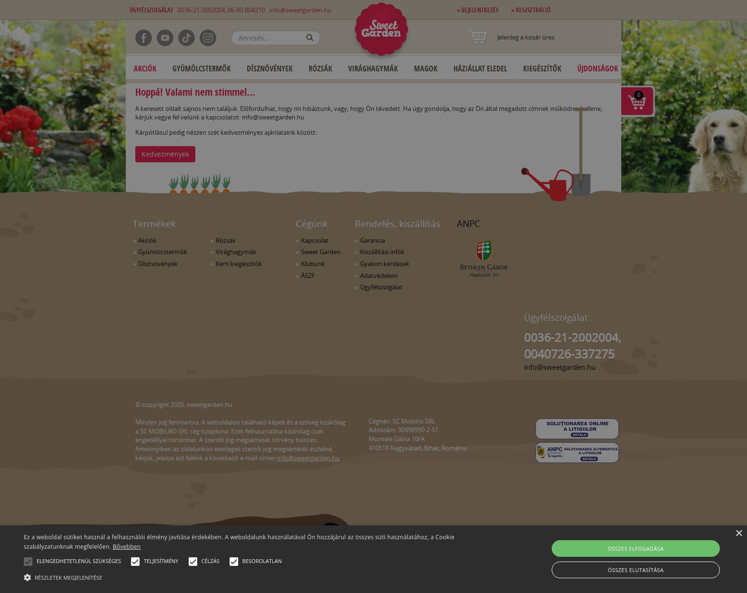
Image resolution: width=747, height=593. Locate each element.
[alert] (373, 296)
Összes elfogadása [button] (636, 548)
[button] (28, 561)
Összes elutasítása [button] (636, 569)
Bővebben (127, 547)
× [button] (738, 533)
